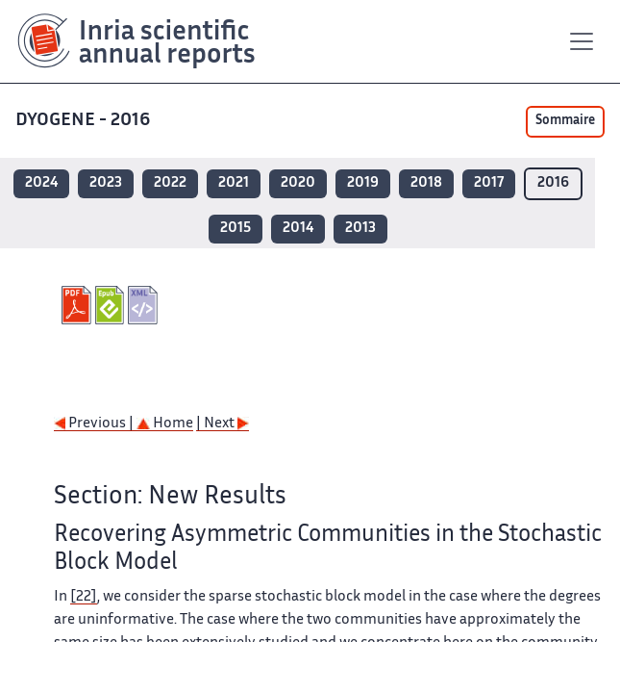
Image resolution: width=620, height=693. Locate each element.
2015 (235, 228)
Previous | (95, 424)
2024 (41, 183)
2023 (105, 183)
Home (164, 424)
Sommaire (565, 121)
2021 (233, 183)
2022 (170, 183)
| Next (222, 424)
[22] (83, 597)
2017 (489, 183)
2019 (363, 183)
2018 (426, 183)
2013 (360, 228)
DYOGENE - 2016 (84, 121)
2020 (298, 183)
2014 (298, 228)
